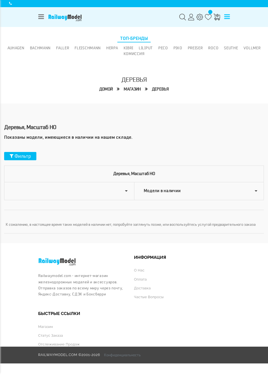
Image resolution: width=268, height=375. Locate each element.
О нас (139, 270)
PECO (163, 48)
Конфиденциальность (122, 355)
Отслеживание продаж (59, 344)
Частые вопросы (149, 297)
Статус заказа (50, 335)
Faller (62, 48)
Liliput (146, 48)
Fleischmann (88, 48)
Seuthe (231, 48)
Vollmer (252, 48)
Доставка (142, 288)
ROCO (213, 48)
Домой (106, 89)
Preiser (195, 48)
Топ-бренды (134, 38)
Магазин (132, 89)
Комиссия (134, 53)
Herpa (112, 48)
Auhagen (16, 48)
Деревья (160, 89)
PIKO (178, 48)
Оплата (140, 279)
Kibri (129, 48)
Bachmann (40, 48)
